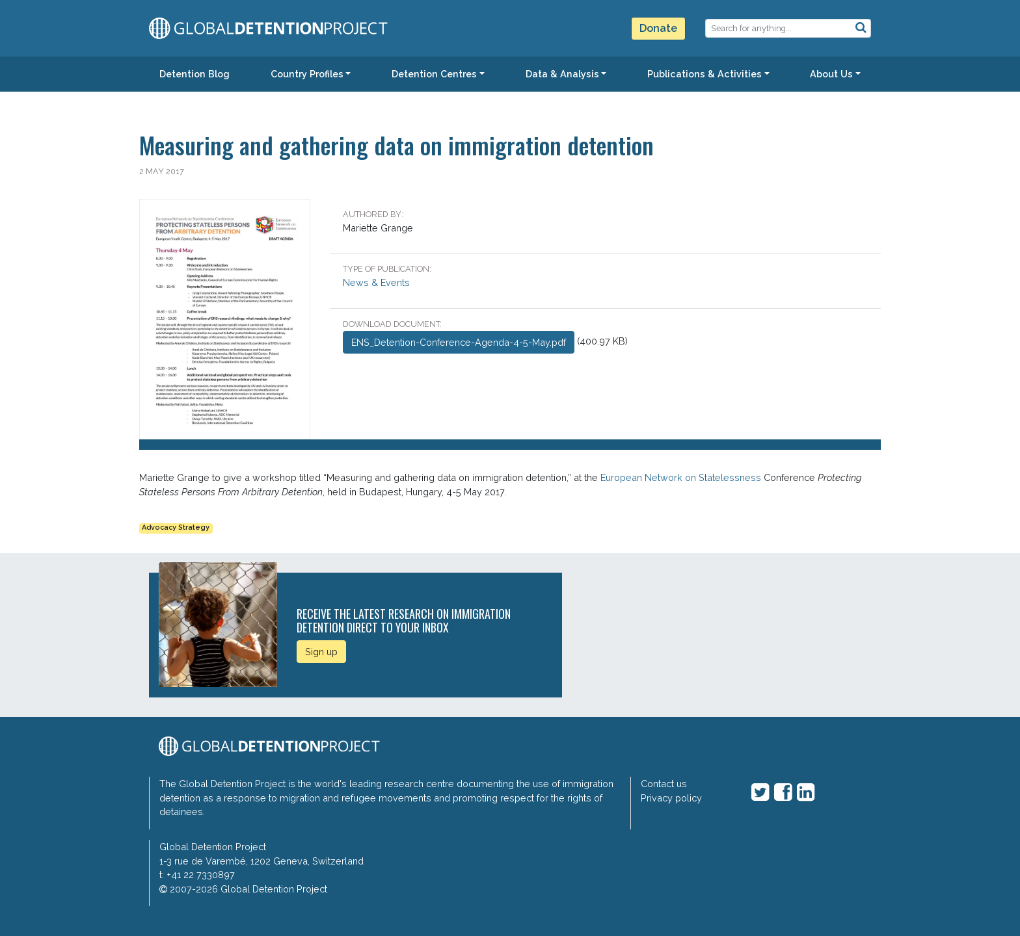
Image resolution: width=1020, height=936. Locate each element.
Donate (658, 28)
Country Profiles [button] (307, 73)
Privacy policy (671, 797)
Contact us (664, 783)
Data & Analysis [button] (562, 73)
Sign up (321, 651)
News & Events (376, 282)
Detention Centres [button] (434, 73)
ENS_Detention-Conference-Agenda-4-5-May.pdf (458, 342)
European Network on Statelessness (680, 477)
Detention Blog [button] (194, 73)
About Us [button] (831, 73)
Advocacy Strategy (175, 527)
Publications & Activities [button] (704, 73)
